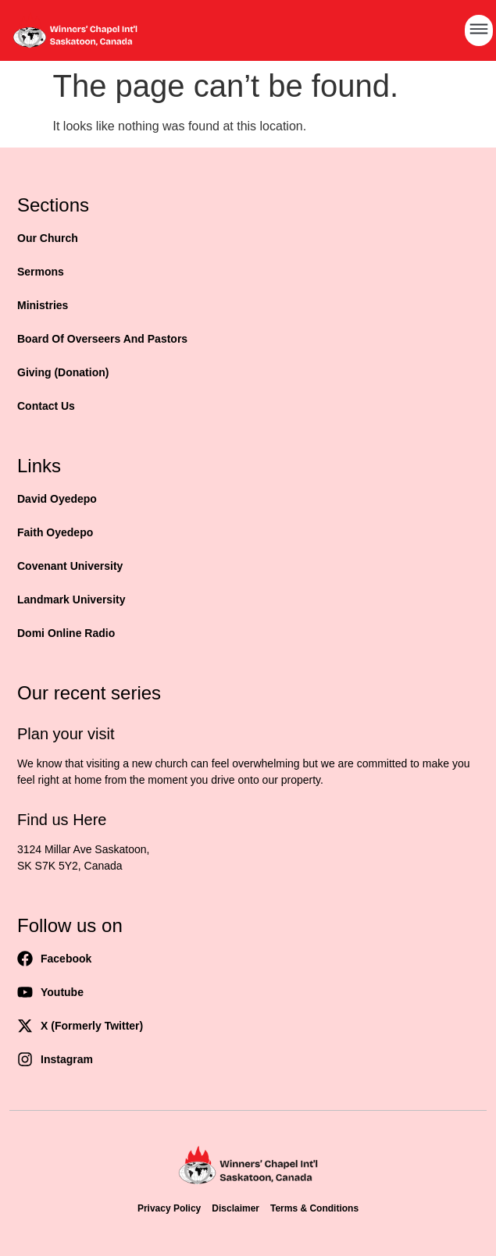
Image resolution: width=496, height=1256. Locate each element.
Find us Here (62, 819)
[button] (479, 30)
